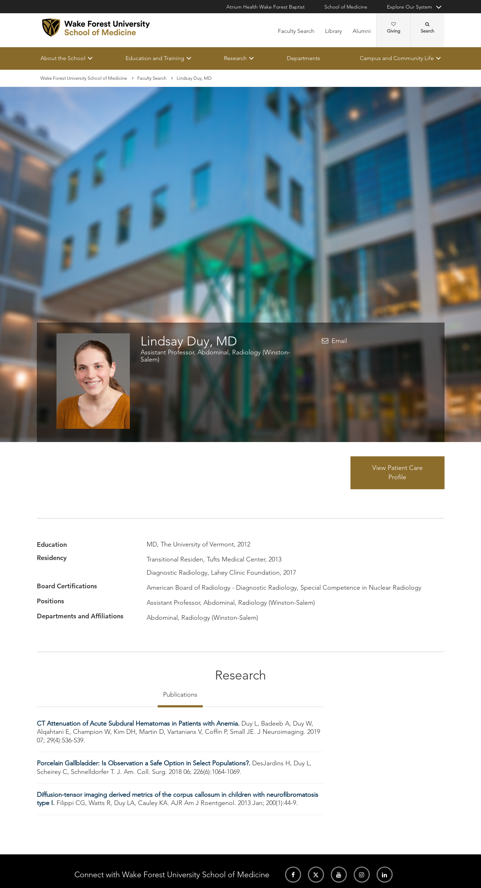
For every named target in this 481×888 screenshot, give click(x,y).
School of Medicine (345, 7)
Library (333, 31)
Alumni (362, 31)
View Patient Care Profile (397, 472)
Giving (393, 28)
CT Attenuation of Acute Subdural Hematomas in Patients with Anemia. (139, 723)
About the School (62, 58)
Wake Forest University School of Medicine (83, 78)
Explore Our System (409, 7)
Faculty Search (296, 31)
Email (339, 341)
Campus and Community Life (397, 58)
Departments (303, 58)
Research (235, 58)
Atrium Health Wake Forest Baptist (265, 7)
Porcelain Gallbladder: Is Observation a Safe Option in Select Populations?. (144, 763)
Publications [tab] (180, 694)
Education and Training (154, 58)
